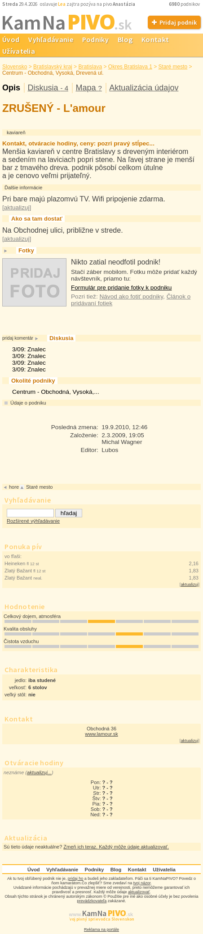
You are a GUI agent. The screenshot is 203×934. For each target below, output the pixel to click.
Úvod (33, 869)
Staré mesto (173, 67)
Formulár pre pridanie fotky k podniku (121, 287)
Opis (11, 87)
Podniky (95, 39)
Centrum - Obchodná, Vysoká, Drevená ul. (53, 73)
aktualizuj (189, 584)
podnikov (185, 4)
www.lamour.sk (101, 734)
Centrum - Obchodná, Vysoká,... (55, 391)
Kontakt (155, 39)
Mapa (88, 87)
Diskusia (47, 87)
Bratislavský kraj (52, 67)
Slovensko (14, 67)
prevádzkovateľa (91, 901)
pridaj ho (76, 878)
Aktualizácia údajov (143, 87)
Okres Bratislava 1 (130, 67)
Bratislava (90, 67)
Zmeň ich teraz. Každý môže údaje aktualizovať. (116, 846)
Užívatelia (164, 869)
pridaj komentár (17, 338)
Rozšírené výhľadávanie (33, 521)
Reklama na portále (101, 929)
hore (14, 487)
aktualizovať (139, 892)
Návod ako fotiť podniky (131, 296)
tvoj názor (142, 883)
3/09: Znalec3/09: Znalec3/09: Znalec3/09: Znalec (29, 359)
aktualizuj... (39, 772)
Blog (125, 39)
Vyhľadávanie (50, 39)
